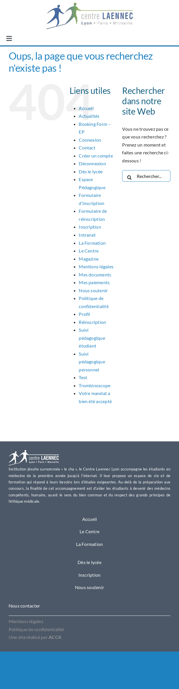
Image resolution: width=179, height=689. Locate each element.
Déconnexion (92, 163)
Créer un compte (96, 155)
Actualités (89, 116)
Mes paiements (94, 282)
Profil (84, 314)
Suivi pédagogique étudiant (92, 337)
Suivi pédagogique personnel (92, 361)
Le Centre (89, 250)
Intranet (87, 235)
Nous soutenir (93, 290)
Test (83, 377)
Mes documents (95, 274)
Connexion (90, 140)
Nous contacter (24, 605)
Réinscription (92, 322)
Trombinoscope (94, 385)
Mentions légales (96, 266)
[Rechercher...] (146, 176)
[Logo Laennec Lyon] (34, 452)
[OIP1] (90, 5)
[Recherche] (129, 176)
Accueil (86, 108)
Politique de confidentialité (36, 629)
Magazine (89, 258)
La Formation (92, 243)
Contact (87, 147)
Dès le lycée (91, 171)
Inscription (90, 226)
